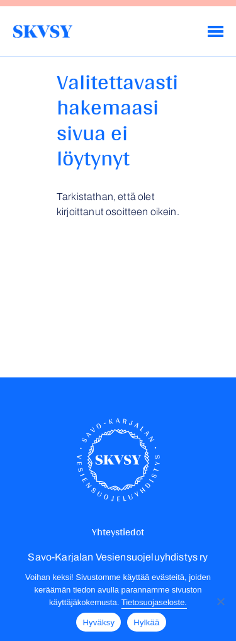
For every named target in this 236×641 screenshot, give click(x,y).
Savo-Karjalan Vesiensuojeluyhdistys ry (42, 31)
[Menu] (215, 31)
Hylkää (146, 622)
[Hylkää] (220, 601)
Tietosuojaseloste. (154, 602)
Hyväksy (98, 622)
